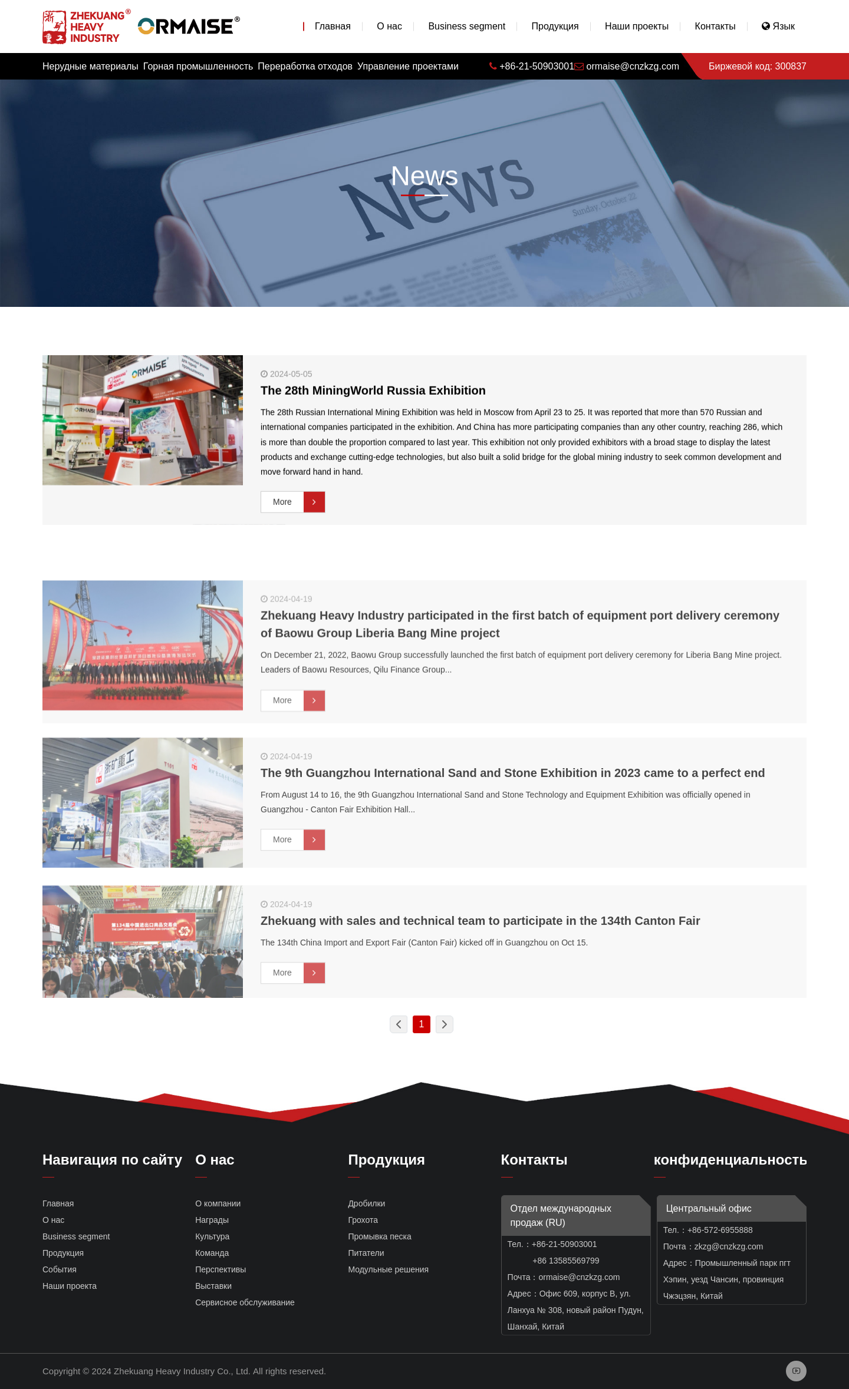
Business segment (466, 26)
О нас (389, 26)
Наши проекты (637, 26)
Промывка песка (379, 1236)
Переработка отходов (305, 66)
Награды (212, 1220)
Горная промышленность (198, 66)
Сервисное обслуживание (245, 1302)
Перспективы (220, 1269)
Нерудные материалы (90, 66)
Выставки (213, 1286)
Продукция (555, 26)
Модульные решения (388, 1269)
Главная (333, 26)
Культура (212, 1236)
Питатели (366, 1253)
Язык (778, 26)
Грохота (363, 1220)
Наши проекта (69, 1286)
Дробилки (366, 1203)
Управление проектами (408, 66)
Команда (212, 1253)
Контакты (715, 26)
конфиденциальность (731, 1160)
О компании (218, 1203)
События (59, 1269)
